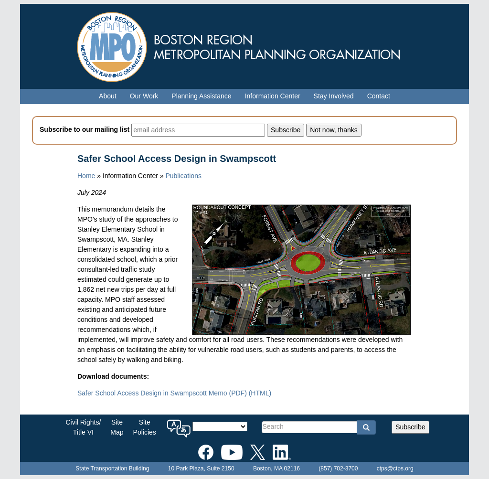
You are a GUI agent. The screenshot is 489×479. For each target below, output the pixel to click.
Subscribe (410, 427)
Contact (378, 96)
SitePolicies (144, 427)
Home (86, 176)
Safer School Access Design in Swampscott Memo (162, 393)
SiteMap (116, 427)
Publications (183, 176)
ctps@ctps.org (395, 468)
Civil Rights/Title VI (83, 427)
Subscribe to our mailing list (84, 129)
